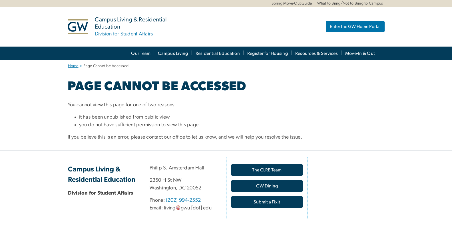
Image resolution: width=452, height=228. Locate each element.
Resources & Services (316, 53)
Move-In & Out (360, 53)
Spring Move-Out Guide (292, 3)
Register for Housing (267, 53)
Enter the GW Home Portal (355, 26)
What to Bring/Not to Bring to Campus (350, 3)
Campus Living (173, 53)
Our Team (140, 53)
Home (73, 66)
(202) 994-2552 (183, 200)
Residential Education (218, 53)
